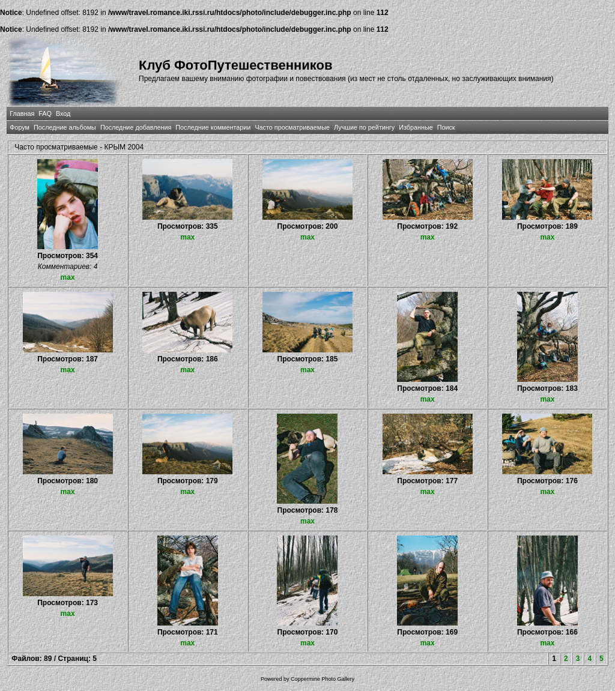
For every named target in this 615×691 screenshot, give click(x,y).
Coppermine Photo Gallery (322, 679)
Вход (63, 113)
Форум (19, 127)
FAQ (45, 113)
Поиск (446, 127)
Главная (22, 113)
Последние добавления (135, 127)
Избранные (415, 127)
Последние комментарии (212, 127)
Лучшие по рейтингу (364, 127)
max (68, 277)
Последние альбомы (65, 127)
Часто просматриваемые (292, 127)
